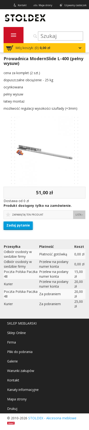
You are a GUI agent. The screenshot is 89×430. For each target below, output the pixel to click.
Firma (11, 342)
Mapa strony (45, 5)
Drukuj (12, 408)
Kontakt (22, 5)
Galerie (12, 361)
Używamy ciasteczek (75, 5)
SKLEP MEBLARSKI (22, 323)
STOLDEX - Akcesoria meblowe (52, 418)
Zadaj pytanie (18, 225)
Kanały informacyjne (23, 389)
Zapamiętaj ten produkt (27, 214)
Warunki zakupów (20, 370)
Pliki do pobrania (20, 351)
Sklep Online (16, 332)
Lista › (79, 214)
